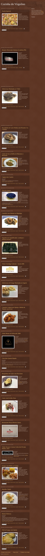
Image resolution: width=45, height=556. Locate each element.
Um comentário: (20, 28)
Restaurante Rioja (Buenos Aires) (11, 422)
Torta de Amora (6, 190)
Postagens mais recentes (5, 552)
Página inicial (15, 552)
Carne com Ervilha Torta (9, 398)
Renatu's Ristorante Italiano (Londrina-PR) (14, 50)
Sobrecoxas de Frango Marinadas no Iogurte (14, 283)
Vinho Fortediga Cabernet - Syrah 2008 (13, 264)
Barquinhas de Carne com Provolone (12, 373)
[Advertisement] (15, 39)
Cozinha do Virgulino (13, 4)
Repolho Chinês (6, 489)
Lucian (19, 202)
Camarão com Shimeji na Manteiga (12, 213)
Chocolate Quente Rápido (9, 358)
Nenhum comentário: (21, 106)
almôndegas (20, 382)
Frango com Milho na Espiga (10, 466)
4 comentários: (20, 67)
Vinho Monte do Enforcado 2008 (11, 333)
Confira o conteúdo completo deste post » (7, 26)
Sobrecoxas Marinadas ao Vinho (11, 89)
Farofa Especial (6, 11)
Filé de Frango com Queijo (9, 530)
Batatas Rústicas (6, 514)
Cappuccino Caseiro (7, 177)
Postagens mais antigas (25, 552)
